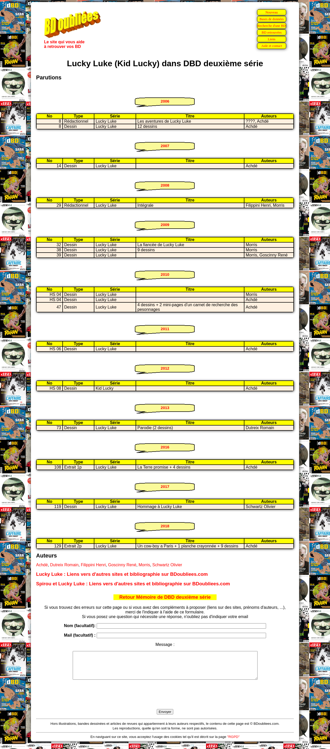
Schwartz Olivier (167, 565)
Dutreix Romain (64, 565)
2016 (165, 447)
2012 (165, 368)
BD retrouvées (272, 32)
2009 (165, 224)
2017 (165, 486)
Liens (272, 39)
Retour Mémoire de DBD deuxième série (165, 597)
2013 (165, 407)
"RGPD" (233, 742)
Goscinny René (122, 565)
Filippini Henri (93, 565)
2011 (165, 329)
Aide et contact (271, 46)
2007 (165, 146)
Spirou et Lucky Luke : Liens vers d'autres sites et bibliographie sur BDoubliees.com (133, 583)
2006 (165, 101)
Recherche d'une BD (272, 26)
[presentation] (165, 700)
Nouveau (271, 12)
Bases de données (271, 19)
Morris (144, 565)
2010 (165, 274)
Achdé (42, 565)
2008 (165, 185)
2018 (165, 526)
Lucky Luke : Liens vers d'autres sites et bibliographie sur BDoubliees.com (122, 574)
